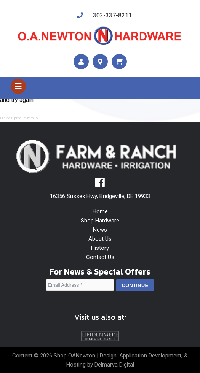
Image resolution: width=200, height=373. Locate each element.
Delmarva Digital (114, 364)
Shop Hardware (100, 220)
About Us (100, 238)
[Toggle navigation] (18, 86)
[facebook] (100, 184)
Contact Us (100, 257)
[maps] (100, 61)
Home (100, 211)
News (100, 229)
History (100, 247)
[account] (81, 61)
